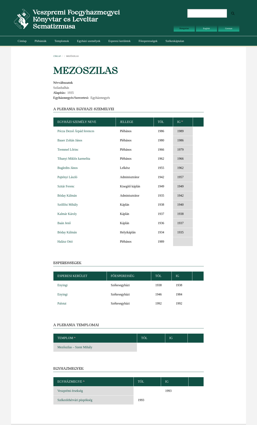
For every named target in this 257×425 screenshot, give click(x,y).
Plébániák (40, 41)
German (228, 28)
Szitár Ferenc (65, 186)
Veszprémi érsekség (70, 390)
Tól (161, 122)
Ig (180, 122)
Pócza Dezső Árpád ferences (75, 131)
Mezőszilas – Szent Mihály (74, 347)
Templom (66, 338)
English (206, 28)
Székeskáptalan (174, 41)
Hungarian (184, 28)
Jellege (126, 122)
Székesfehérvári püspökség (74, 400)
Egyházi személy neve (76, 122)
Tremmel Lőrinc (68, 149)
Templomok (61, 41)
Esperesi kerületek (119, 41)
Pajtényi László (67, 177)
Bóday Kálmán (67, 195)
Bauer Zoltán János (69, 140)
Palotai (61, 303)
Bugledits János (67, 168)
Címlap (22, 41)
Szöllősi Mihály (67, 204)
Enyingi (62, 285)
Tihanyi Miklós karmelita (73, 158)
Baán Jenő (64, 223)
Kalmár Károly (67, 214)
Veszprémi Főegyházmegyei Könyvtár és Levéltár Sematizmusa (76, 19)
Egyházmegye (71, 381)
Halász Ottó (65, 241)
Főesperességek (148, 41)
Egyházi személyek (88, 41)
